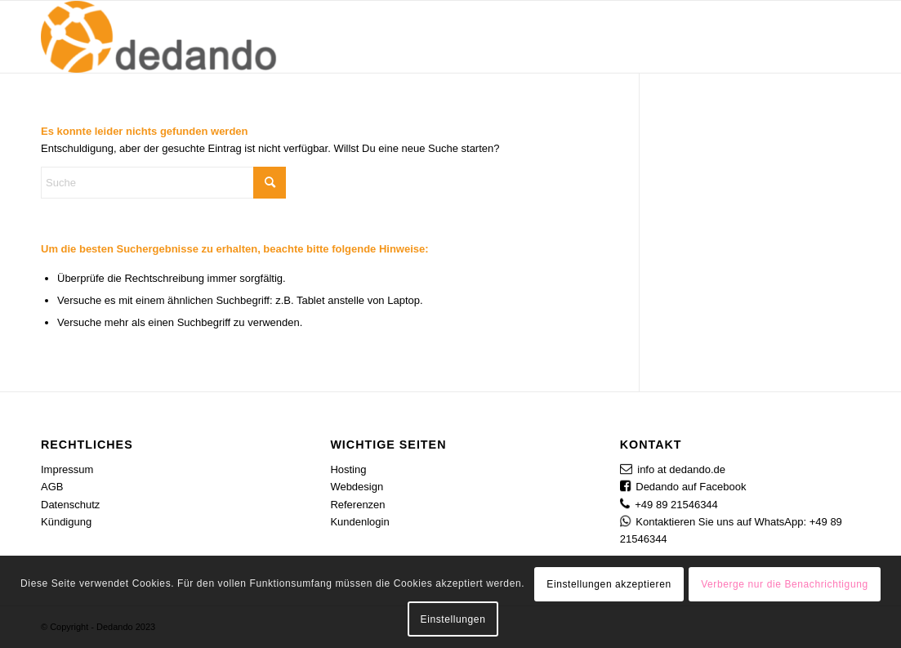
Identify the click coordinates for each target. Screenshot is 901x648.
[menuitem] (414, 37)
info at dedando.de (681, 469)
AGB (52, 486)
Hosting (348, 469)
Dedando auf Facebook (691, 486)
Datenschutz (70, 504)
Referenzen (357, 504)
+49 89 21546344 (676, 504)
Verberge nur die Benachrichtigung (784, 584)
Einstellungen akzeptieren (608, 584)
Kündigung (66, 522)
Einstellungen (453, 619)
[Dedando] (160, 37)
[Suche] (843, 37)
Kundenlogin (359, 522)
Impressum (67, 469)
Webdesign (356, 486)
